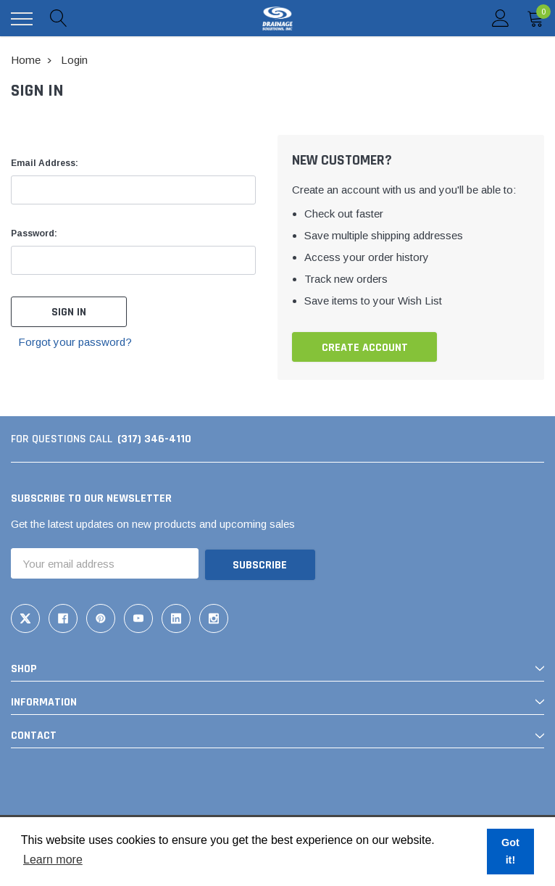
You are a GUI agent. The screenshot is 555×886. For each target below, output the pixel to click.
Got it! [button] (510, 851)
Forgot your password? (76, 342)
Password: (34, 233)
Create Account (365, 347)
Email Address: (44, 163)
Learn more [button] (53, 859)
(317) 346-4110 (154, 439)
